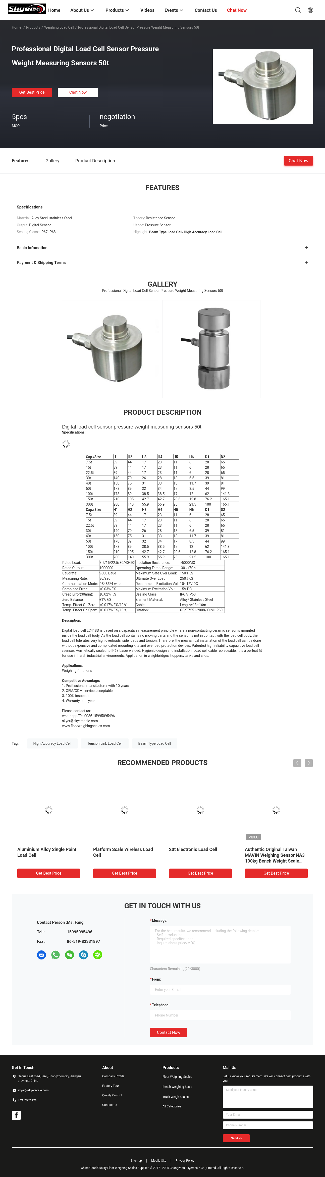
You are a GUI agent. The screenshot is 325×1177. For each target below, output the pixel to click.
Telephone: (161, 1005)
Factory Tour (110, 1086)
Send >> (236, 1138)
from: (156, 979)
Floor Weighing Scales (177, 1077)
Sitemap (136, 1160)
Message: (159, 921)
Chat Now (78, 92)
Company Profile (113, 1076)
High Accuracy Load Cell (52, 743)
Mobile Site (158, 1160)
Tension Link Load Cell (104, 743)
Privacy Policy (185, 1160)
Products (33, 27)
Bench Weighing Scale (177, 1087)
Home (16, 27)
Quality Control (112, 1095)
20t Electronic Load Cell (193, 849)
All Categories (171, 1106)
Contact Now (168, 1032)
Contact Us (109, 1105)
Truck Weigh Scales (175, 1097)
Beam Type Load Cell (154, 743)
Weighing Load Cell (59, 27)
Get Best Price (32, 92)
